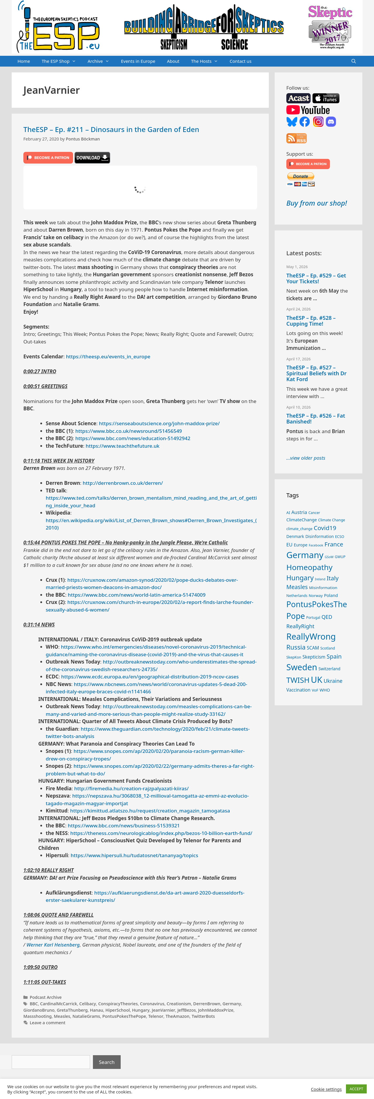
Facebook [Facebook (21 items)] (316, 545)
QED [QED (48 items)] (326, 616)
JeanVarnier (163, 1010)
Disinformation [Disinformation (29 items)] (319, 536)
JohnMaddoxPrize (215, 1010)
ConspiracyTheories (118, 1003)
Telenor (155, 1016)
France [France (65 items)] (334, 544)
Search (107, 1062)
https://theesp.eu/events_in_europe (108, 356)
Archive (101, 61)
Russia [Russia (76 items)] (296, 647)
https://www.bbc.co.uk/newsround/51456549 (128, 431)
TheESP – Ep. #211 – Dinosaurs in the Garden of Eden (111, 129)
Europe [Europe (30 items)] (300, 545)
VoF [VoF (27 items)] (315, 690)
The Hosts (207, 61)
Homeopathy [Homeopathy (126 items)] (309, 567)
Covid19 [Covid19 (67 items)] (325, 528)
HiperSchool (117, 1010)
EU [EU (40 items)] (289, 544)
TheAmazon (178, 1016)
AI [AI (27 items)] (288, 512)
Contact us (241, 61)
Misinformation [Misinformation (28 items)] (323, 587)
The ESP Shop (62, 61)
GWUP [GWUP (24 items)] (340, 556)
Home (24, 61)
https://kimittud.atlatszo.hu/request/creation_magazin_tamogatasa (150, 810)
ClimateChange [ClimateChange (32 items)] (301, 519)
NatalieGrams (86, 1016)
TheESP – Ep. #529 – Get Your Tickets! (316, 278)
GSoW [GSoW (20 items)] (329, 557)
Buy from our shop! (316, 203)
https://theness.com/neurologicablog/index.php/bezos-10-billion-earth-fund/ (161, 833)
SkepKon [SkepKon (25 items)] (293, 657)
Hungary (141, 1010)
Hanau (96, 1010)
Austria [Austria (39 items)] (299, 512)
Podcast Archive (46, 997)
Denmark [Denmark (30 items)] (295, 536)
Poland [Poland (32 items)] (331, 595)
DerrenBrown (206, 1003)
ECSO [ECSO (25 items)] (339, 536)
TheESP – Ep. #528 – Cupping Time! (311, 320)
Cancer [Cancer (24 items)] (314, 512)
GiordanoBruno (39, 1010)
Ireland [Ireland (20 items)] (320, 579)
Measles (62, 1016)
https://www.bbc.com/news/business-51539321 (124, 825)
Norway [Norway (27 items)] (316, 595)
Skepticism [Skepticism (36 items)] (313, 657)
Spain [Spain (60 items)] (334, 656)
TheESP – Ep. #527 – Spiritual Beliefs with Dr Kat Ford (316, 373)
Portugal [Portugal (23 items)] (313, 617)
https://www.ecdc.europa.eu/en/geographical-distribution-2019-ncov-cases (150, 676)
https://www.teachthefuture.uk (123, 445)
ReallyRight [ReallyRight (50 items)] (300, 626)
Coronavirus (152, 1003)
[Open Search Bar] (353, 61)
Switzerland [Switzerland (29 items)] (329, 668)
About (173, 61)
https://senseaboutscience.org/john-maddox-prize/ (159, 423)
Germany (232, 1003)
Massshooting (37, 1016)
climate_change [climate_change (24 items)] (299, 528)
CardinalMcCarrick (58, 1003)
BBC (34, 1003)
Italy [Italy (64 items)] (333, 578)
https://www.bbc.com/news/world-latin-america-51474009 (136, 594)
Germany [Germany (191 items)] (304, 555)
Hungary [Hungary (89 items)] (300, 577)
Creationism (179, 1003)
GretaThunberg (72, 1010)
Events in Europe (138, 61)
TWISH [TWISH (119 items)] (297, 680)
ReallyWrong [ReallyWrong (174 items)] (311, 636)
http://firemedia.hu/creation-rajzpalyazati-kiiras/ (131, 788)
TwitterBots (203, 1016)
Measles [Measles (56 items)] (297, 587)
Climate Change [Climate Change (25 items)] (331, 520)
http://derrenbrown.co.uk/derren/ (123, 483)
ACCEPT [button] (356, 1088)
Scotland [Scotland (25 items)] (327, 648)
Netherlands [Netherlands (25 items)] (296, 595)
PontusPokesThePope (124, 1016)
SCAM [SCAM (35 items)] (313, 648)
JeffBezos (186, 1010)
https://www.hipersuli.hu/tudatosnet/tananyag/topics (134, 855)
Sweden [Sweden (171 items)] (301, 667)
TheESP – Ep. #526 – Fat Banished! (315, 418)
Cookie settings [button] (326, 1089)
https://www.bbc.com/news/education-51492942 (133, 438)
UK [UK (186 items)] (316, 679)
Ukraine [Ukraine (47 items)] (332, 680)
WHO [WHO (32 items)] (325, 690)
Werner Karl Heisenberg (52, 944)
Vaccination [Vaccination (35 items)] (298, 690)
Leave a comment (47, 1022)
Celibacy (87, 1003)
